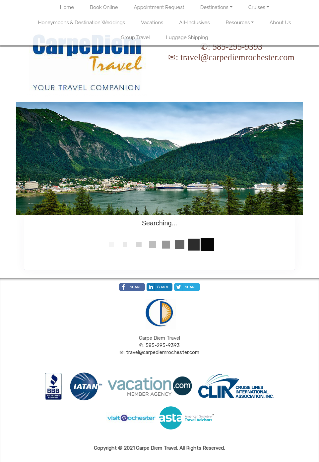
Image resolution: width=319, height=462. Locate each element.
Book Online (104, 7)
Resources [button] (238, 23)
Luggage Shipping (187, 37)
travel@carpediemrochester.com (237, 57)
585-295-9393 (238, 47)
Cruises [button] (256, 7)
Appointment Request (159, 7)
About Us (280, 23)
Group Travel (135, 37)
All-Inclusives (194, 23)
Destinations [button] (214, 7)
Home (67, 7)
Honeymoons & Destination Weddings (81, 23)
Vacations (152, 23)
